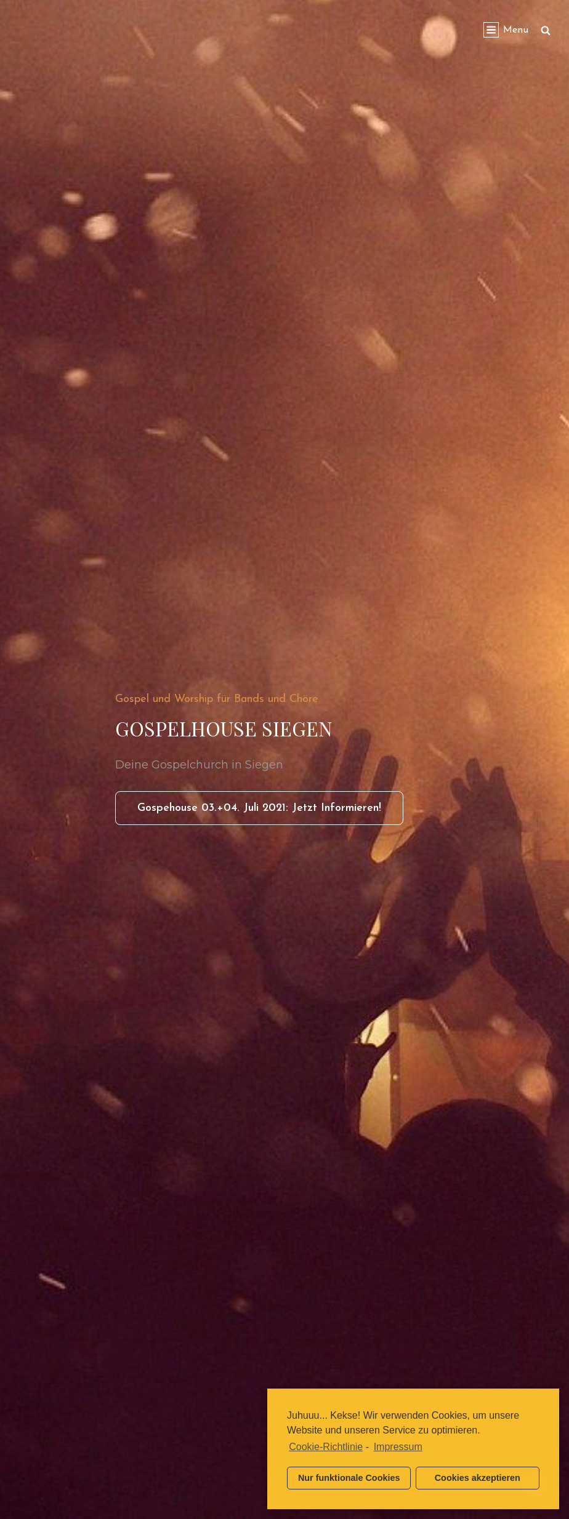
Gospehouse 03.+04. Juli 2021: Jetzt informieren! (270, 812)
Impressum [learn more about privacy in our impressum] (398, 1446)
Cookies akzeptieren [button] (477, 1478)
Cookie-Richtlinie (326, 1446)
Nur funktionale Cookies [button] (349, 1478)
